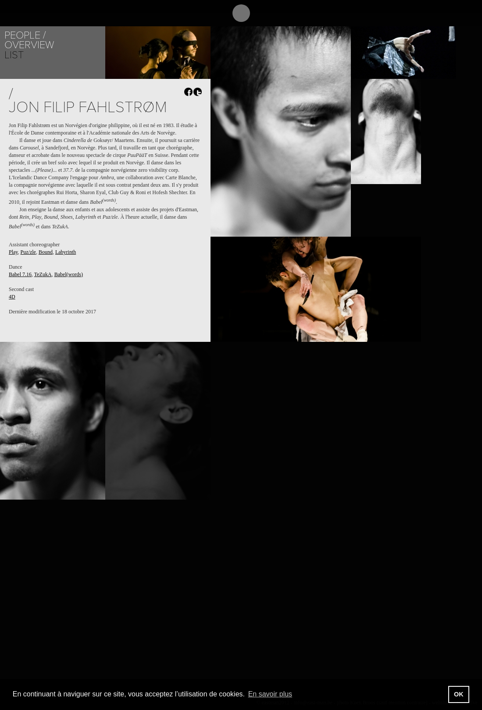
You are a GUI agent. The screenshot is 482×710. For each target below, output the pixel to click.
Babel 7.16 (20, 274)
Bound (46, 252)
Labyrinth (65, 252)
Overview (29, 45)
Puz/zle (28, 252)
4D (12, 297)
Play (13, 252)
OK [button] (459, 694)
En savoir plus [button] (270, 694)
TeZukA (43, 274)
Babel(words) (68, 274)
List (14, 55)
